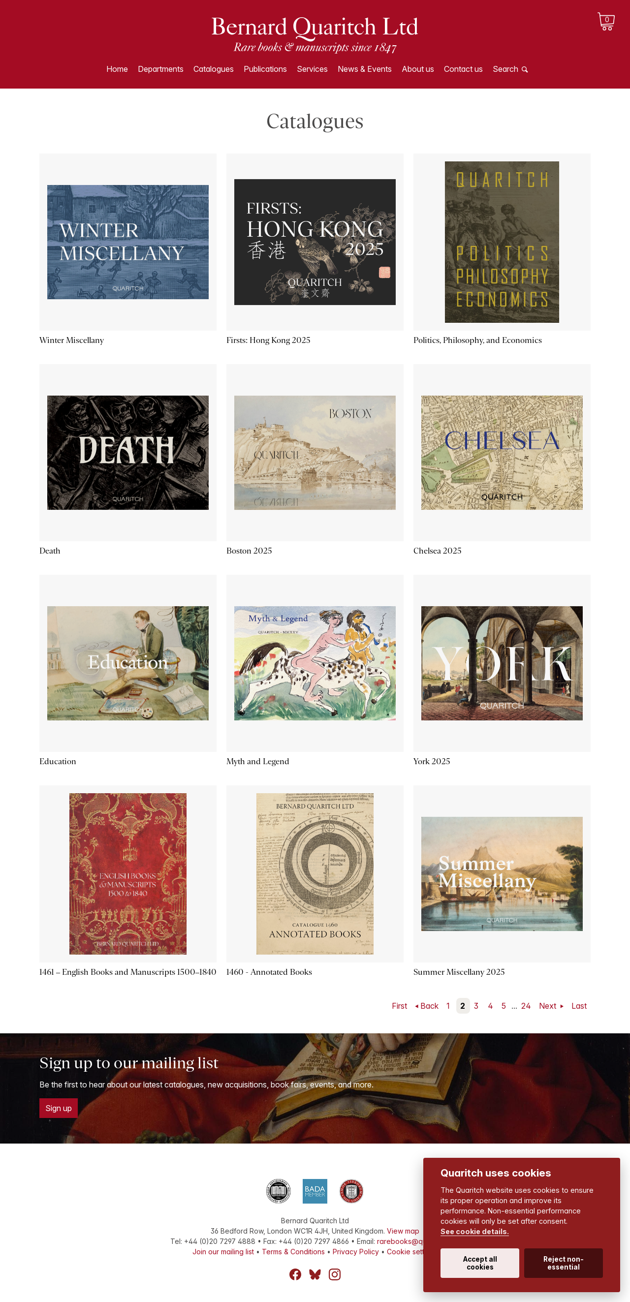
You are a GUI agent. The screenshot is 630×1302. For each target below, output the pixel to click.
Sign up (58, 1108)
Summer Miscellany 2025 (459, 972)
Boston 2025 (249, 551)
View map (403, 1231)
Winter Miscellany (71, 340)
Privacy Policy (356, 1251)
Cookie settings (412, 1251)
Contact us (463, 69)
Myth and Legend (257, 761)
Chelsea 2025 (437, 551)
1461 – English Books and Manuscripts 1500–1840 (128, 972)
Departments (161, 69)
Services (312, 69)
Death (50, 551)
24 (526, 1006)
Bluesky (315, 1274)
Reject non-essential (563, 1263)
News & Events (365, 69)
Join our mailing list (223, 1251)
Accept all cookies (480, 1263)
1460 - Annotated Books (269, 972)
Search (505, 69)
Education (57, 761)
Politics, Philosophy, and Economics (477, 340)
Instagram (335, 1274)
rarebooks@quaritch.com (418, 1241)
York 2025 (431, 761)
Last (579, 1006)
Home (117, 69)
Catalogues (213, 69)
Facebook (295, 1274)
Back (429, 1006)
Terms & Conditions (293, 1251)
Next (548, 1006)
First (399, 1006)
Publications (265, 69)
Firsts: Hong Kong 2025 (268, 340)
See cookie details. (475, 1231)
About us (418, 69)
